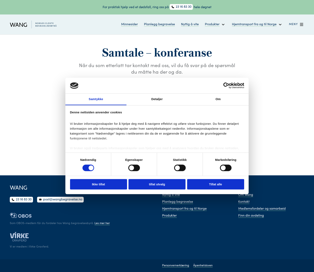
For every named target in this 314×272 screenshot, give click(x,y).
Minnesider (129, 24)
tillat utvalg (157, 184)
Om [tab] (218, 99)
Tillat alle (215, 184)
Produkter (169, 215)
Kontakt (243, 201)
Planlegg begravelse (159, 24)
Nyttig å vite (190, 24)
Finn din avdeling (251, 215)
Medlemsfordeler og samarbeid (262, 208)
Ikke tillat (98, 184)
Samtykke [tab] (96, 99)
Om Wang (245, 195)
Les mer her (102, 223)
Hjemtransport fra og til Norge (184, 208)
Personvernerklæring (175, 265)
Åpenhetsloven (203, 265)
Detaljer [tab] (157, 99)
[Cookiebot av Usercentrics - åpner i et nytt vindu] (226, 86)
